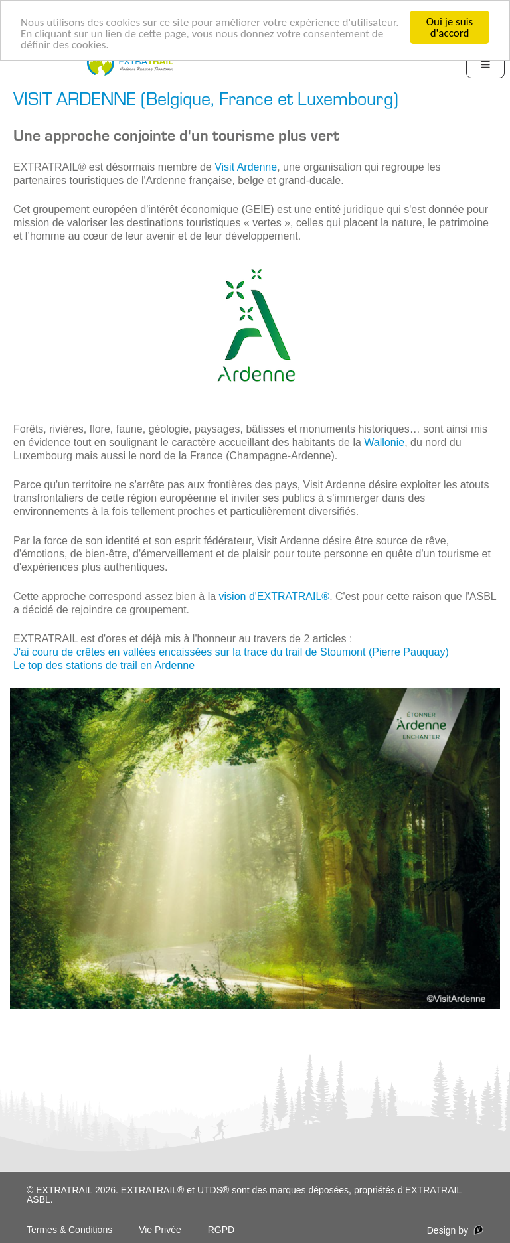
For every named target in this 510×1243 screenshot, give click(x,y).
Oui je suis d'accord (449, 27)
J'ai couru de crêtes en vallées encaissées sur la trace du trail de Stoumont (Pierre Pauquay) (231, 652)
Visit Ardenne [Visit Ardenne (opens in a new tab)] (245, 167)
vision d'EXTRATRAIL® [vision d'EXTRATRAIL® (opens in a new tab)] (274, 596)
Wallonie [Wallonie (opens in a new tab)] (384, 442)
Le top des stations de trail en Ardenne (104, 665)
